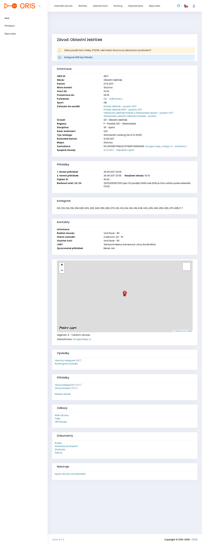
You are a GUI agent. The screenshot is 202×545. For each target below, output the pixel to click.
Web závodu (62, 415)
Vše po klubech (63, 388)
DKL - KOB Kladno (113, 98)
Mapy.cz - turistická (174, 146)
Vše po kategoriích (65, 384)
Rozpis (58, 442)
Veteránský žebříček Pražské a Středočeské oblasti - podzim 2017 (138, 112)
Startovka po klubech (66, 446)
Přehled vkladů (63, 394)
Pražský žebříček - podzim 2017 (120, 106)
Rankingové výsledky (66, 363)
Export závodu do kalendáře (70, 473)
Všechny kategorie (65, 360)
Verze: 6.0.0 (58, 539)
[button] (125, 293)
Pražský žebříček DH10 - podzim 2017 (123, 109)
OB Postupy (61, 421)
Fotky (57, 418)
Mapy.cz (86, 339)
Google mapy (153, 146)
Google (77, 339)
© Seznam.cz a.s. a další (183, 331)
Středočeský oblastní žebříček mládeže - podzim (130, 116)
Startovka (60, 449)
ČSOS (194, 539)
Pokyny (58, 452)
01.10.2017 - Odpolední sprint (119, 150)
